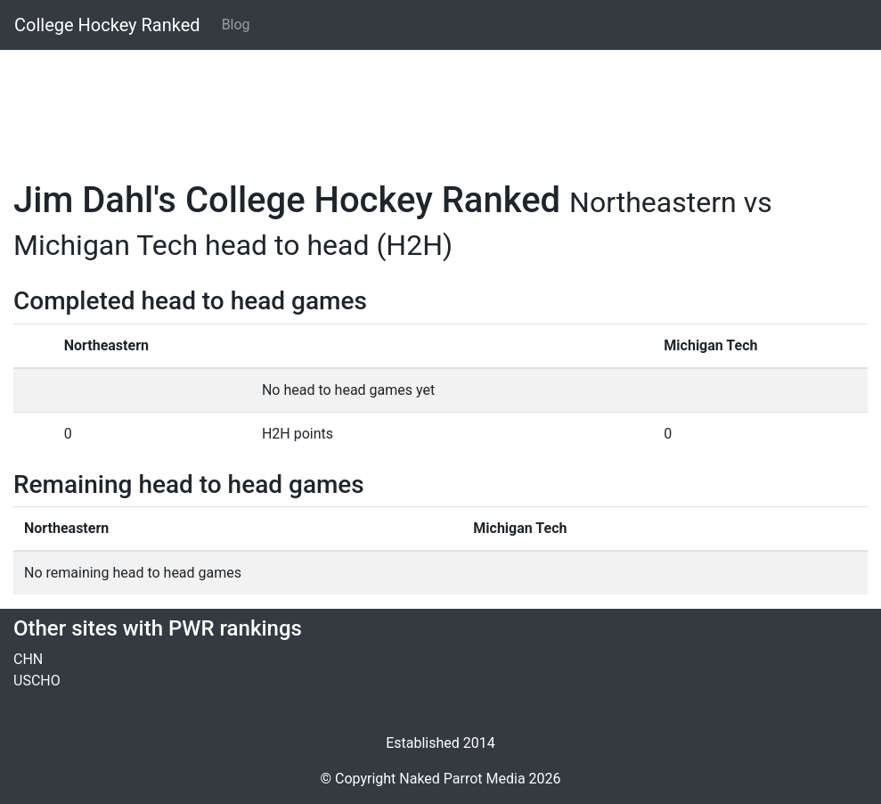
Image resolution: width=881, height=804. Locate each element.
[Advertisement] (440, 104)
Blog (236, 24)
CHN (28, 659)
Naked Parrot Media (462, 778)
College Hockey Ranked (107, 25)
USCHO (37, 680)
